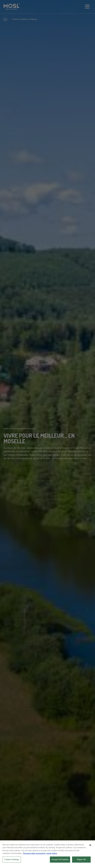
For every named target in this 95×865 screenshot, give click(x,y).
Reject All (81, 861)
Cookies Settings (11, 861)
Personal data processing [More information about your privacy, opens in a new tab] (34, 855)
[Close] (90, 846)
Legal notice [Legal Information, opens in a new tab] (51, 855)
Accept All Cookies (60, 861)
